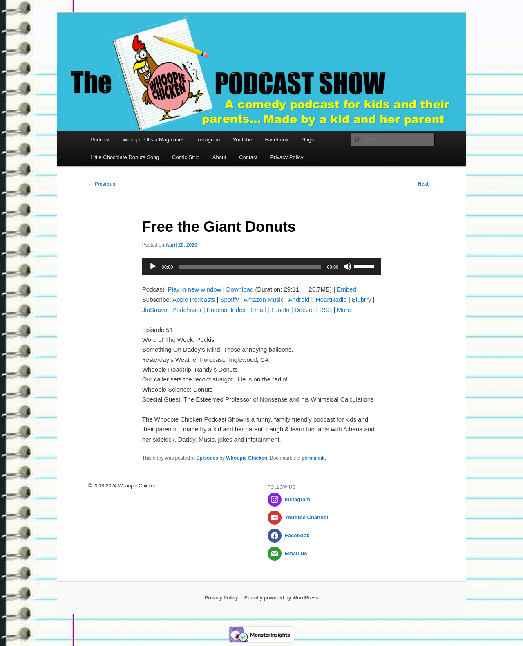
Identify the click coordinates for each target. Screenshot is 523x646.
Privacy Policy (287, 157)
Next (426, 184)
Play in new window (194, 289)
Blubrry (361, 299)
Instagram (208, 140)
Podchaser (187, 309)
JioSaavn (155, 309)
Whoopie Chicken (246, 458)
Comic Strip (185, 157)
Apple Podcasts (193, 299)
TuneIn (280, 309)
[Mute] (347, 266)
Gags (307, 140)
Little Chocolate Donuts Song (124, 157)
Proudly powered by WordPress (281, 598)
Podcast (100, 140)
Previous (101, 184)
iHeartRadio (331, 299)
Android (299, 299)
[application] (261, 266)
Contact (248, 157)
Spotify (229, 299)
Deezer (304, 309)
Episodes (207, 458)
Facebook (276, 140)
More (344, 309)
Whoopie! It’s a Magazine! (153, 140)
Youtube (242, 140)
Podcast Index (226, 309)
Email (258, 309)
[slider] (249, 267)
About (219, 157)
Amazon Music (264, 299)
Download (240, 289)
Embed (346, 289)
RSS (326, 309)
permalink (313, 458)
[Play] (153, 266)
